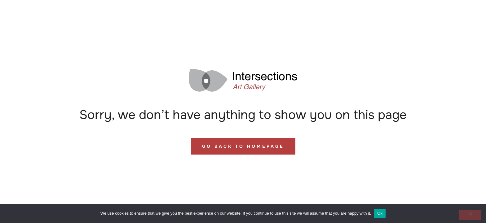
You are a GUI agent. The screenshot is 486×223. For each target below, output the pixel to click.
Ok (379, 213)
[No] (470, 215)
